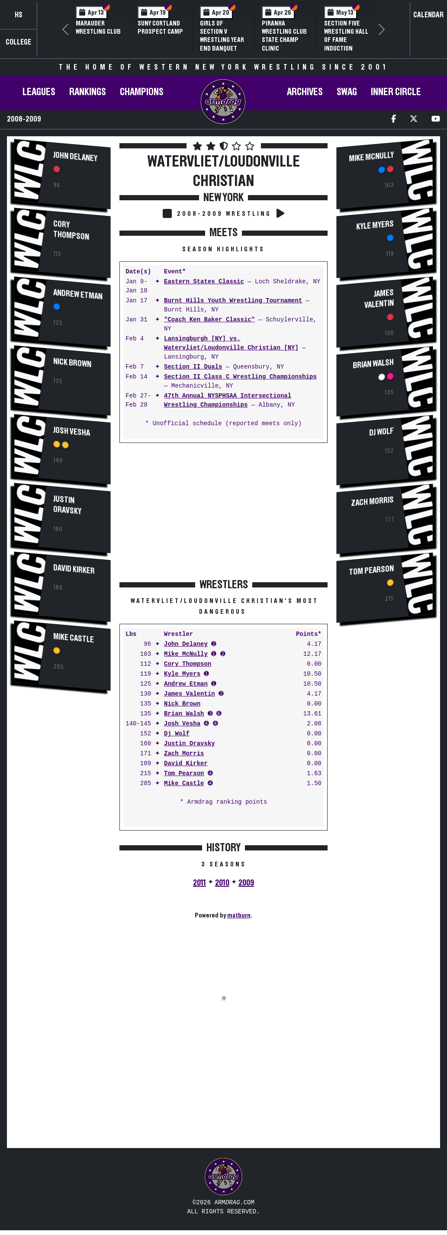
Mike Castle (73, 638)
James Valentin (189, 694)
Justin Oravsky (67, 505)
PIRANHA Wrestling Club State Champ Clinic (284, 36)
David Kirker (74, 569)
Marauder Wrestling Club (98, 27)
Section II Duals (193, 367)
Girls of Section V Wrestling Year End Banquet (222, 36)
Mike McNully (186, 654)
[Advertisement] (62, 844)
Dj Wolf (177, 734)
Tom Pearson (184, 774)
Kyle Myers (182, 674)
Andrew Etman (78, 294)
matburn (239, 915)
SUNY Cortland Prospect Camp (160, 27)
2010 (222, 883)
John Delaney (75, 157)
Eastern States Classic (204, 282)
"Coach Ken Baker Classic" (209, 320)
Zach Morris (184, 754)
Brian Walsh (184, 714)
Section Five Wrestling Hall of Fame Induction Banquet (346, 40)
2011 (199, 883)
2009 (246, 883)
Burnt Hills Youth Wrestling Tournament (233, 301)
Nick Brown (72, 363)
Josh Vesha (71, 431)
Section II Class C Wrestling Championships (240, 377)
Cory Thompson (71, 230)
